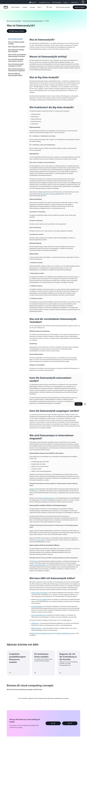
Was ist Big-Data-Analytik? (16, 47)
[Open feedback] (85, 404)
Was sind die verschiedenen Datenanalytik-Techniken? (17, 55)
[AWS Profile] (83, 2)
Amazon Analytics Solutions (45, 498)
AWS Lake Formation (42, 194)
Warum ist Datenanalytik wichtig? (16, 43)
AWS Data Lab (35, 623)
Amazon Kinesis (40, 540)
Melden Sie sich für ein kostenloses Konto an (41, 633)
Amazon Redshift (55, 194)
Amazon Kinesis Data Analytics (37, 565)
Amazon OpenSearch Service (39, 615)
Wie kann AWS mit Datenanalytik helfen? (15, 74)
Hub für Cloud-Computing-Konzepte (32, 21)
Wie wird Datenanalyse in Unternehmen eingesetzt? (16, 70)
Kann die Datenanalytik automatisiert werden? (15, 60)
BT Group (34, 561)
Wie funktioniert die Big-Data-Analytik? (16, 50)
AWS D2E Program (36, 628)
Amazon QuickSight (36, 606)
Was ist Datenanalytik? (15, 39)
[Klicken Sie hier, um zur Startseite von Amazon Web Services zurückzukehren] (5, 8)
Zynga (31, 530)
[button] (15, 7)
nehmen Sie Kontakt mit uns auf (64, 633)
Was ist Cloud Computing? (14, 21)
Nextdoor (31, 489)
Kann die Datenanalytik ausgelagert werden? (15, 65)
